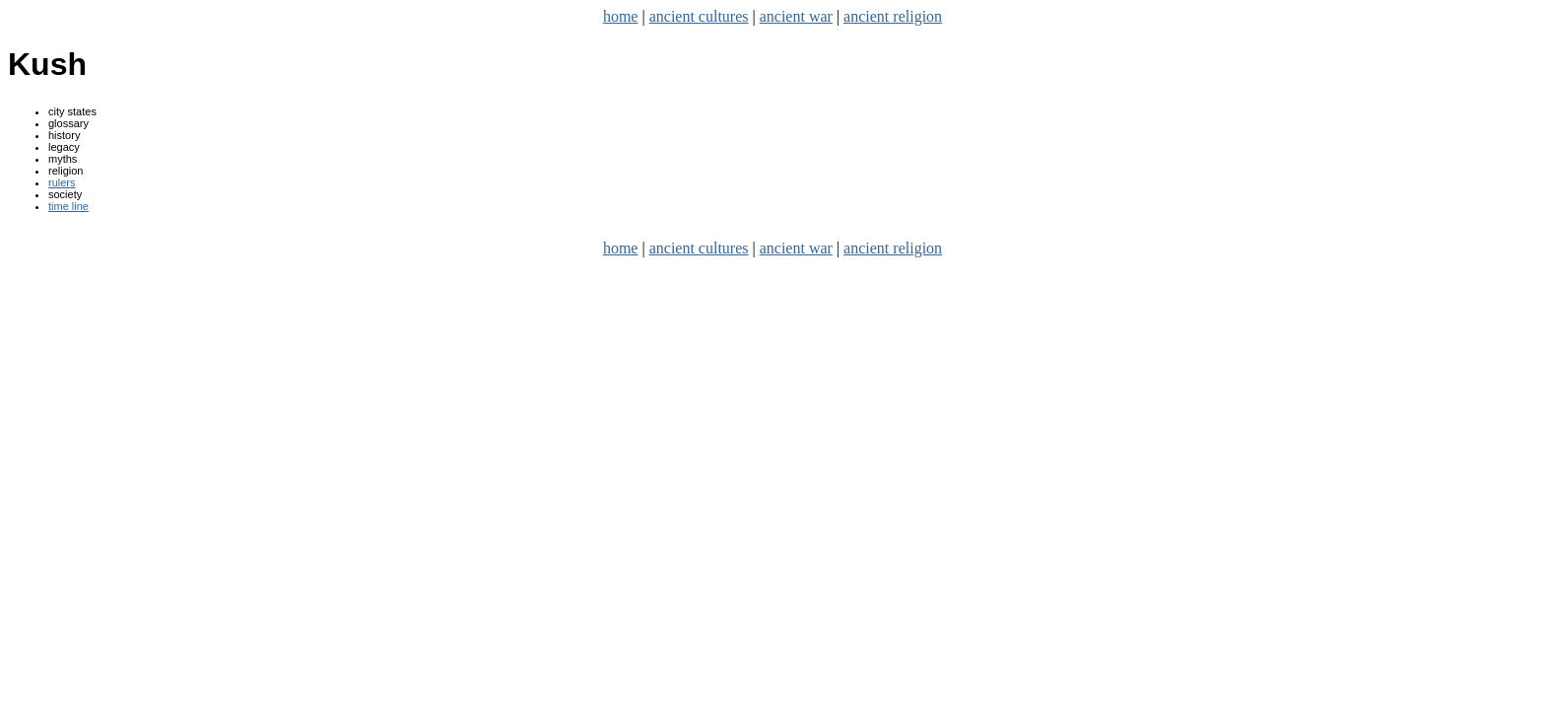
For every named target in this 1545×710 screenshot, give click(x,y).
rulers (62, 182)
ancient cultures (699, 16)
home (620, 16)
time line (68, 206)
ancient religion (892, 16)
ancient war (796, 16)
